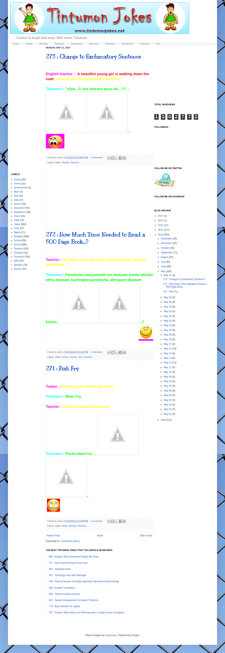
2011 (161, 229)
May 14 (168, 353)
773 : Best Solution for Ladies (64, 606)
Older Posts (146, 535)
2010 (161, 234)
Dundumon (20, 212)
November (167, 243)
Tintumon (74, 162)
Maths (17, 232)
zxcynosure (111, 635)
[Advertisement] (99, 198)
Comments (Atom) (70, 541)
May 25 (168, 316)
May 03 (168, 404)
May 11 (168, 367)
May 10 (168, 372)
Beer (16, 191)
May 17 (168, 344)
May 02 (168, 409)
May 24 (168, 320)
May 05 (168, 395)
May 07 (168, 386)
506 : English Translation (62, 587)
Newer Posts (53, 535)
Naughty (18, 236)
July (163, 262)
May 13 (168, 358)
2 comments (97, 352)
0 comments (97, 157)
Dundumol (19, 208)
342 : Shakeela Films (60, 569)
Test (80, 357)
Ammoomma (20, 187)
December (167, 238)
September (167, 252)
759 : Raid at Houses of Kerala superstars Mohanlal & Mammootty (84, 581)
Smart (65, 526)
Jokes (58, 162)
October (165, 248)
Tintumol (18, 252)
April (163, 419)
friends (17, 268)
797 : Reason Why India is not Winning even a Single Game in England (86, 612)
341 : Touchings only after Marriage (67, 575)
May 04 (168, 400)
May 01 (168, 414)
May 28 (168, 306)
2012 (161, 225)
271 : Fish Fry (62, 368)
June (164, 266)
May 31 (168, 275)
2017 (161, 215)
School (65, 357)
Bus (16, 195)
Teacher (65, 162)
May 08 (168, 381)
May (163, 271)
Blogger (135, 635)
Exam (17, 216)
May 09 (168, 376)
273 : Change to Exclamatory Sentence (93, 56)
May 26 (168, 311)
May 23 (168, 325)
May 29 (168, 302)
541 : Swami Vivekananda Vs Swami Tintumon (73, 600)
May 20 (168, 334)
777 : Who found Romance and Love (68, 563)
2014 (161, 220)
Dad (16, 200)
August (165, 257)
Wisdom (18, 265)
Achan (17, 179)
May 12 (168, 362)
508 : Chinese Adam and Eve (64, 594)
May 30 (168, 297)
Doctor (17, 204)
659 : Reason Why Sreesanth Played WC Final (73, 556)
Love (16, 228)
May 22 (168, 330)
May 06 (168, 390)
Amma (17, 183)
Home (100, 535)
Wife (16, 260)
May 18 (168, 339)
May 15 (168, 348)
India (16, 220)
